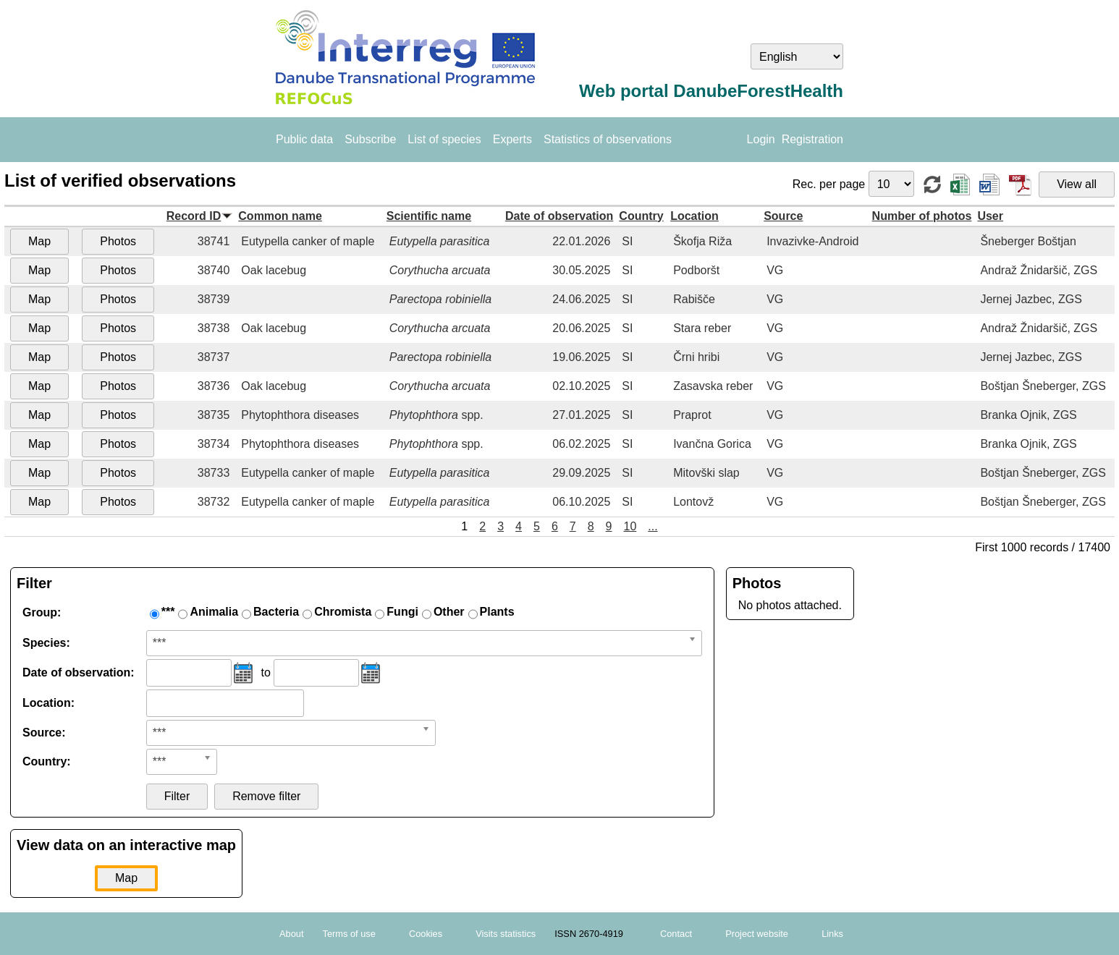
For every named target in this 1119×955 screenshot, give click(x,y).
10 (630, 526)
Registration (812, 139)
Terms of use (349, 933)
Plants (497, 612)
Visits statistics (506, 933)
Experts (512, 139)
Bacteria (276, 612)
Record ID (193, 216)
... (652, 526)
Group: (41, 612)
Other (449, 612)
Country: (46, 761)
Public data (304, 139)
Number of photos (922, 216)
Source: (44, 732)
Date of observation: (78, 672)
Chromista (342, 612)
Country (641, 216)
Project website (756, 933)
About (291, 933)
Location (694, 216)
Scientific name (429, 216)
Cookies (425, 933)
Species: (46, 643)
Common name (280, 216)
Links (832, 933)
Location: (48, 703)
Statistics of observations (608, 139)
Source (783, 216)
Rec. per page (831, 184)
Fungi (402, 612)
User (990, 216)
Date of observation (559, 216)
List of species (444, 139)
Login (761, 139)
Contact (676, 933)
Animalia (214, 612)
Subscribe (370, 139)
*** (168, 612)
